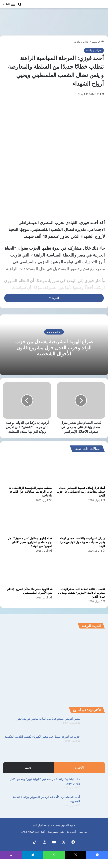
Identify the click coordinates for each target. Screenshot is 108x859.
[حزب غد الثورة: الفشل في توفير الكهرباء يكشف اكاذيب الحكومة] (94, 742)
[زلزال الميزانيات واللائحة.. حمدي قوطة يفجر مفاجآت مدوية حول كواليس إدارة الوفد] (80, 520)
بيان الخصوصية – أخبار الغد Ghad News (42, 831)
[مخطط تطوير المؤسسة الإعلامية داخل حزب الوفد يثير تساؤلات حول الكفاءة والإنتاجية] (27, 470)
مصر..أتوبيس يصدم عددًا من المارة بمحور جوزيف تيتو (49, 718)
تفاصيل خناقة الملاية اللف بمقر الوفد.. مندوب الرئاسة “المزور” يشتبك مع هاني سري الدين (81, 592)
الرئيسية (97, 41)
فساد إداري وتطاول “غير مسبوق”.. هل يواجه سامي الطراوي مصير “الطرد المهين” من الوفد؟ (29, 542)
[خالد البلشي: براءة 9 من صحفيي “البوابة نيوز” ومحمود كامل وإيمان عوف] (94, 784)
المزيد (54, 298)
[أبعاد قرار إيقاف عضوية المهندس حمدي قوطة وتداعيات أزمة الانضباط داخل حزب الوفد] (80, 470)
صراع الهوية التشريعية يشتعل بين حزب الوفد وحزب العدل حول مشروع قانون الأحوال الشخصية (54, 347)
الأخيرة (79, 767)
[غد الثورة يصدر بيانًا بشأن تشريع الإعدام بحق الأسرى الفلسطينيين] (27, 571)
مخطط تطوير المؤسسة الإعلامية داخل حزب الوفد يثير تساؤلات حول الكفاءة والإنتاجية (29, 491)
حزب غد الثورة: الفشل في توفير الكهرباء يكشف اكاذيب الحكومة (42, 736)
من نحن (83, 831)
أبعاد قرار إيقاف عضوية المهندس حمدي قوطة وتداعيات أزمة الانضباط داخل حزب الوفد (81, 491)
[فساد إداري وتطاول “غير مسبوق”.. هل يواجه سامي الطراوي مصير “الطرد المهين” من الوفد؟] (27, 520)
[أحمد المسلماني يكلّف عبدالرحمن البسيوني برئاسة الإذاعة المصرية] (94, 802)
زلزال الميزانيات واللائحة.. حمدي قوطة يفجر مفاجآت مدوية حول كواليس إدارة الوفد (82, 542)
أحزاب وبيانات (82, 41)
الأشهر (28, 767)
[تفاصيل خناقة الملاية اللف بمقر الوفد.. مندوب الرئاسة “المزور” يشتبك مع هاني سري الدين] (80, 571)
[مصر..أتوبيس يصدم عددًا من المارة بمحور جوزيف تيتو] (94, 724)
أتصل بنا (71, 831)
